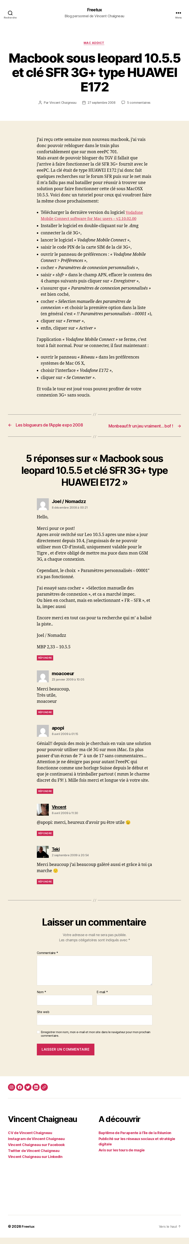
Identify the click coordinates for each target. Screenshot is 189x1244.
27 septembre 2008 (102, 104)
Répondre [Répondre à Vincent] (45, 839)
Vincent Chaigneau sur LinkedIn (35, 1163)
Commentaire (47, 959)
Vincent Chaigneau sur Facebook (36, 1151)
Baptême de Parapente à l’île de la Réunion (135, 1139)
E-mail (102, 999)
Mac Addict (94, 44)
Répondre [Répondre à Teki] (45, 888)
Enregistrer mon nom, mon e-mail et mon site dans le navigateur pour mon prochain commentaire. (95, 1040)
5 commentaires (140, 104)
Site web (43, 1018)
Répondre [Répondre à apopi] (45, 797)
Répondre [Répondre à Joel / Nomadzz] (45, 664)
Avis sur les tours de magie (122, 1156)
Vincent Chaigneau (61, 104)
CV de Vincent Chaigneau (30, 1139)
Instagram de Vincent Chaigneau (36, 1145)
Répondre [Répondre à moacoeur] (45, 718)
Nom (41, 999)
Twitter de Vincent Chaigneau (33, 1157)
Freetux (94, 10)
